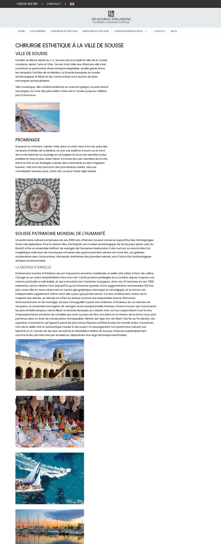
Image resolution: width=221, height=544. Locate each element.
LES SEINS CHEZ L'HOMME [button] (181, 96)
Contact (54, 4)
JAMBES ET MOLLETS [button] (179, 122)
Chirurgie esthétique (64, 31)
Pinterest (187, 519)
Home (21, 31)
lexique (153, 497)
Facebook (187, 497)
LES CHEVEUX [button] (174, 135)
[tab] (184, 44)
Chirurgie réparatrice (128, 31)
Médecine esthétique (96, 31)
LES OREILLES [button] (173, 70)
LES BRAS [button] (171, 109)
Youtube (186, 514)
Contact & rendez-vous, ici (53, 442)
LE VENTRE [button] (172, 102)
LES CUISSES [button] (173, 115)
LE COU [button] (170, 64)
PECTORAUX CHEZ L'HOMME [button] (184, 89)
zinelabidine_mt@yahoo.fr (182, 181)
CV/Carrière (37, 31)
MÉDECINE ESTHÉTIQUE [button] (180, 141)
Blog (174, 31)
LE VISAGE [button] (172, 44)
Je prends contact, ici (181, 201)
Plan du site (124, 503)
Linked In (186, 525)
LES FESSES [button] (172, 128)
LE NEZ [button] (169, 77)
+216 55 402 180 (27, 4)
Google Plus (189, 508)
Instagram (188, 503)
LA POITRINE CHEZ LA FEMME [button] (184, 83)
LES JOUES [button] (172, 57)
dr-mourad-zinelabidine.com (183, 187)
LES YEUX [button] (171, 51)
